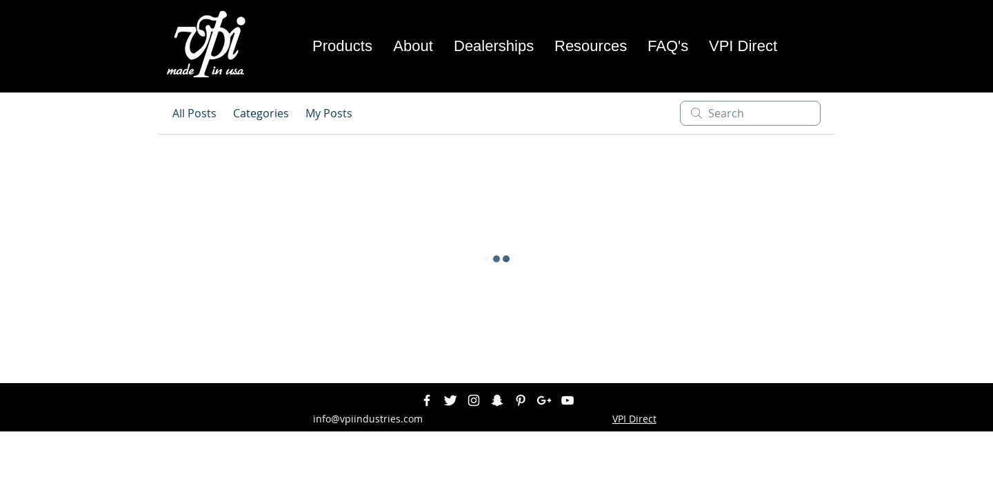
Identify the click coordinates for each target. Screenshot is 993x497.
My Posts (328, 113)
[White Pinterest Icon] (520, 400)
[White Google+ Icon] (544, 400)
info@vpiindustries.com (368, 418)
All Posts (194, 113)
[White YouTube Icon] (567, 400)
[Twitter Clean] (450, 400)
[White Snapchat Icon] (497, 400)
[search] (750, 113)
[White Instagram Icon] (473, 400)
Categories (261, 113)
